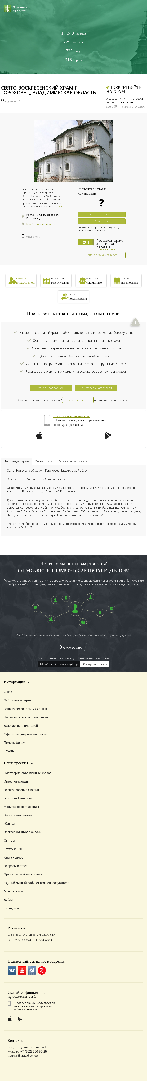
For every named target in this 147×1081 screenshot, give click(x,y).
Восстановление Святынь (22, 790)
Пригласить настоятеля (101, 214)
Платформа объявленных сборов (27, 773)
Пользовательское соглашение (26, 717)
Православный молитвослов (71, 416)
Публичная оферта (17, 700)
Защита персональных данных (25, 708)
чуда (73, 50)
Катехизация (13, 849)
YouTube (22, 970)
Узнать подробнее (51, 388)
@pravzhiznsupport (32, 1047)
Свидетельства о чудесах (73, 461)
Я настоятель (102, 221)
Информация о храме (16, 461)
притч (73, 59)
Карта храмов (13, 857)
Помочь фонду (14, 742)
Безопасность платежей (21, 725)
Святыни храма (44, 461)
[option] (73, 151)
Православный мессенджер (23, 874)
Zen (42, 970)
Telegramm (32, 970)
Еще (60, 206)
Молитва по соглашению (21, 806)
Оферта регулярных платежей (25, 734)
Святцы (9, 840)
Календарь (11, 908)
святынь (73, 42)
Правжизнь (105, 249)
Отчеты (9, 751)
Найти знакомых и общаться (101, 255)
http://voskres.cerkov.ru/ (40, 224)
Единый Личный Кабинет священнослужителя (36, 883)
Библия (9, 899)
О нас (8, 692)
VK (12, 970)
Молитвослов (13, 891)
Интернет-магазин (16, 781)
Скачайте (15, 992)
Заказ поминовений (18, 815)
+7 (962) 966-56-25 (33, 1051)
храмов (73, 33)
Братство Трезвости (18, 798)
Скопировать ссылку (95, 664)
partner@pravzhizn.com (24, 1055)
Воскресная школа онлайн (22, 832)
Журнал (9, 823)
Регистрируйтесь (78, 400)
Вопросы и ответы (17, 866)
